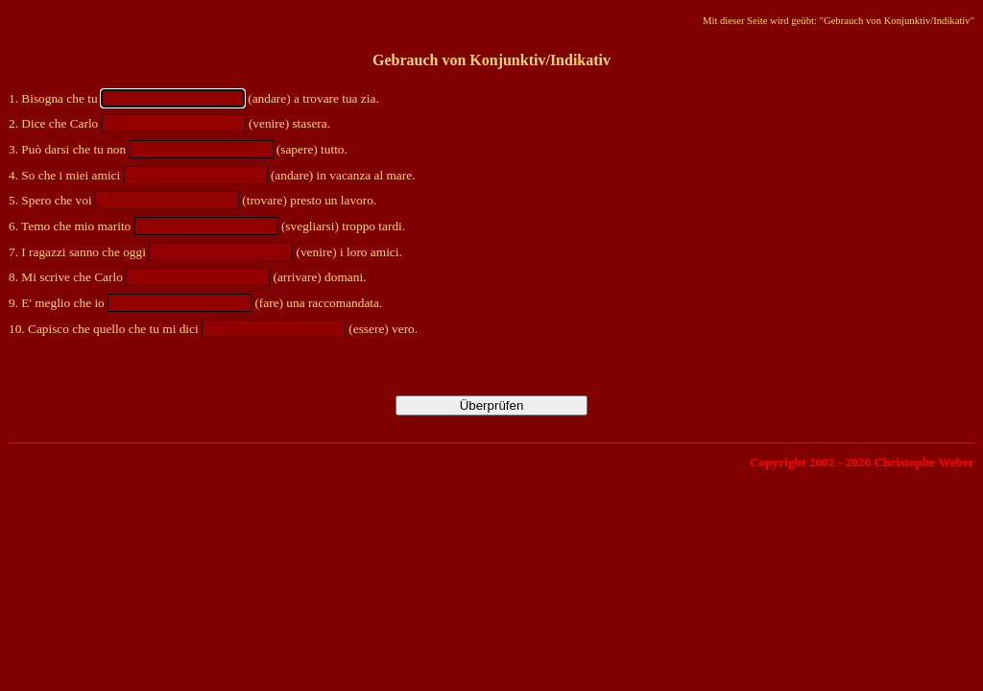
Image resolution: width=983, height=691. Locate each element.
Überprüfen (492, 405)
